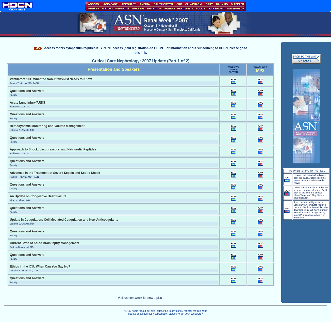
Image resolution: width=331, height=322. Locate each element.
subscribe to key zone (169, 311)
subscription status (165, 313)
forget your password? (190, 313)
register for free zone (195, 311)
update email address (140, 313)
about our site (147, 311)
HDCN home (131, 311)
